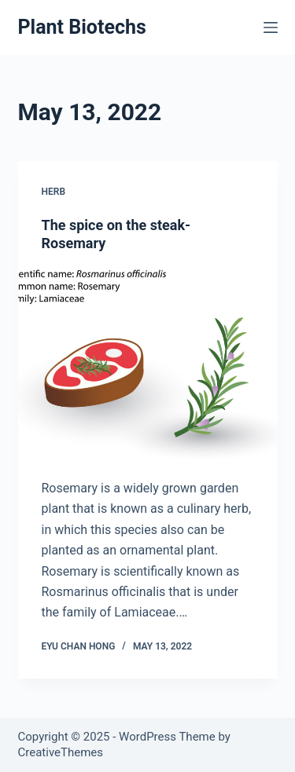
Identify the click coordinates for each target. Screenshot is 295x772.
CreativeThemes (61, 752)
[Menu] (271, 27)
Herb (54, 191)
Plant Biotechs (82, 27)
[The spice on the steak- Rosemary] (148, 366)
